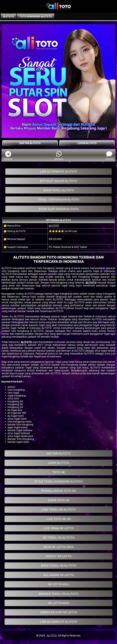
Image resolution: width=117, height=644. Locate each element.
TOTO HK (58, 472)
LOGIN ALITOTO (58, 463)
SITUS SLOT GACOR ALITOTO (58, 209)
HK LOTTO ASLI (58, 584)
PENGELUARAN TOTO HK (58, 491)
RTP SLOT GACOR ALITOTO (58, 181)
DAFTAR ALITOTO (58, 453)
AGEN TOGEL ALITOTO (58, 190)
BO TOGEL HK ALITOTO (58, 537)
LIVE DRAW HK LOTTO (59, 528)
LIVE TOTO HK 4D (58, 519)
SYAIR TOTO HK (58, 500)
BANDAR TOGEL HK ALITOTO (58, 593)
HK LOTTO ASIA (58, 603)
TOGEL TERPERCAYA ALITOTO (58, 199)
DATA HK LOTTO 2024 (59, 547)
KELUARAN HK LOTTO (58, 575)
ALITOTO (54, 225)
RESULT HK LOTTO (58, 556)
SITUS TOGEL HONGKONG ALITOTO (58, 481)
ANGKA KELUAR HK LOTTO (58, 612)
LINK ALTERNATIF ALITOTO (58, 171)
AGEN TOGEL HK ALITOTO (58, 565)
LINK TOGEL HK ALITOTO (58, 509)
